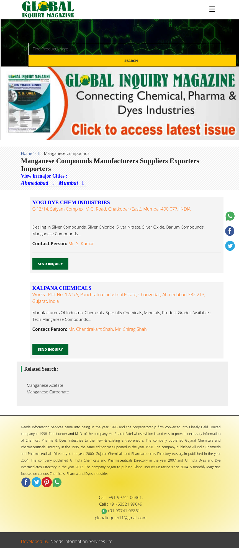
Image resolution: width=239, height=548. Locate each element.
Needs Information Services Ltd (81, 541)
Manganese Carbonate (46, 392)
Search (131, 60)
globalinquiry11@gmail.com (120, 517)
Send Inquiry (50, 264)
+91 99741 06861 (120, 510)
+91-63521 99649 (125, 504)
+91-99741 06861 (125, 497)
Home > (28, 153)
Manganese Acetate (43, 385)
